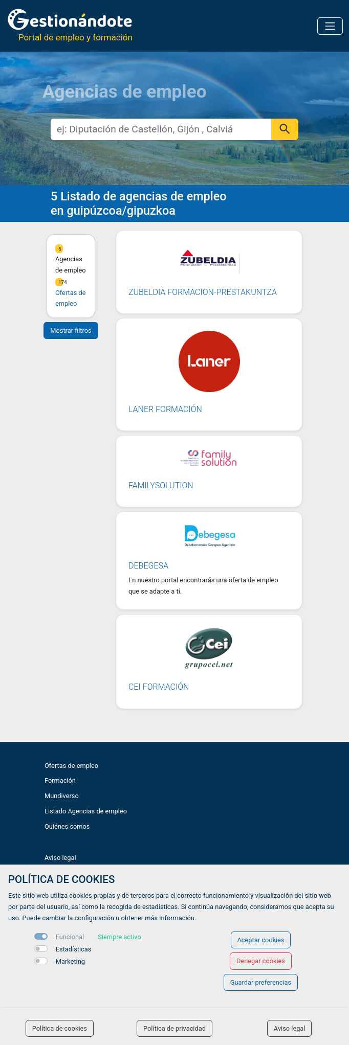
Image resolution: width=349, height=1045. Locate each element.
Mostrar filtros (70, 330)
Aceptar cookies (261, 940)
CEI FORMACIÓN (158, 687)
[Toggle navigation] (330, 26)
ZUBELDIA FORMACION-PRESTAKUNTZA (202, 292)
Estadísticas (74, 949)
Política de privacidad (174, 1028)
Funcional (70, 937)
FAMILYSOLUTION (160, 485)
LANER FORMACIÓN (165, 409)
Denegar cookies (260, 961)
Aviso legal (60, 857)
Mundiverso (62, 796)
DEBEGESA (148, 566)
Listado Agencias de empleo (86, 811)
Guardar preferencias (260, 982)
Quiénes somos (67, 826)
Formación (60, 780)
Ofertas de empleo (71, 765)
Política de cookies (59, 1028)
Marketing (70, 961)
